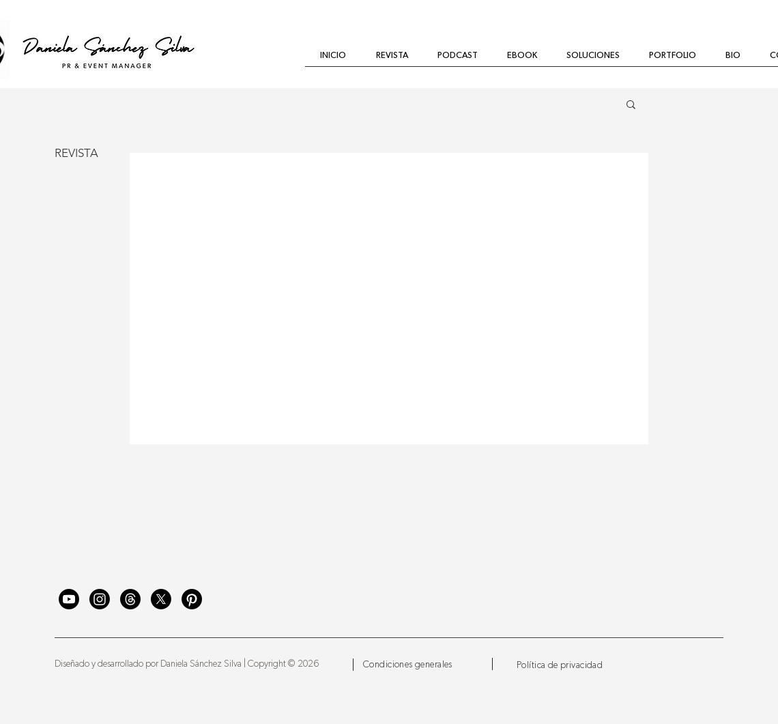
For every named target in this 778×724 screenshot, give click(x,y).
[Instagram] (99, 599)
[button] (630, 105)
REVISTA (76, 153)
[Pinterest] (192, 599)
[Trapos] (130, 599)
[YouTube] (69, 599)
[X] (161, 599)
